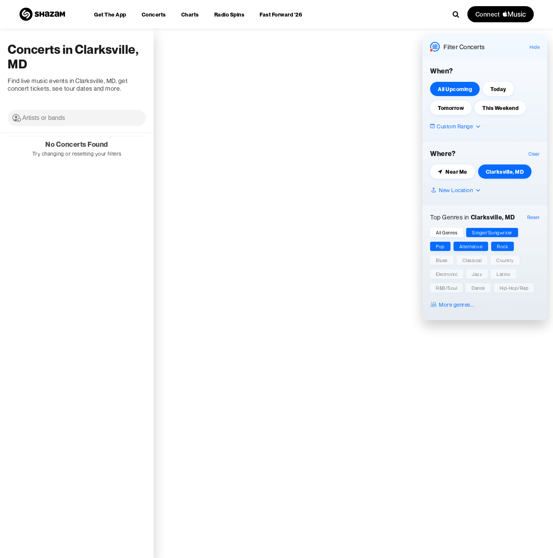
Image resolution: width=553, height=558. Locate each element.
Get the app (110, 14)
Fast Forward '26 (281, 14)
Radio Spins (229, 14)
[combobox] (77, 118)
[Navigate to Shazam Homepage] (42, 14)
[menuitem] (110, 14)
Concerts (154, 14)
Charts (190, 14)
